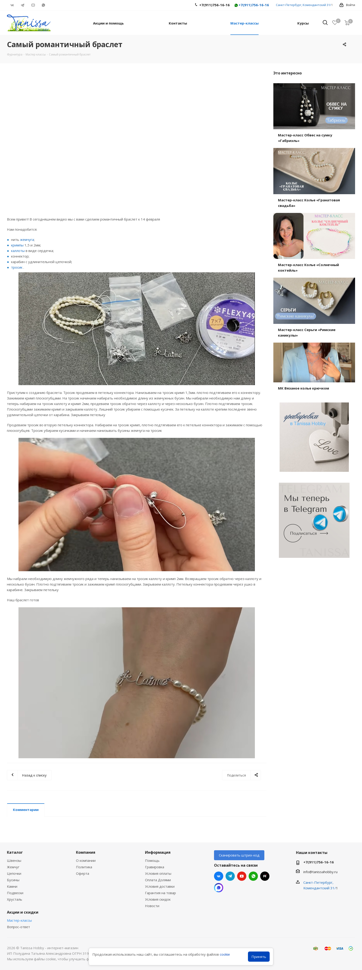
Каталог (15, 852)
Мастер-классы (19, 920)
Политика (84, 867)
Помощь (152, 860)
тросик (16, 267)
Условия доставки (160, 886)
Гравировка (154, 867)
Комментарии (26, 809)
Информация (158, 852)
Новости (152, 905)
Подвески (15, 892)
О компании (86, 860)
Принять (258, 956)
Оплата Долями (158, 880)
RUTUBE (53, 5)
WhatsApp (43, 5)
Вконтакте (12, 5)
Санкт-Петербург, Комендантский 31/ (303, 5)
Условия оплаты (158, 873)
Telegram (22, 5)
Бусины (13, 880)
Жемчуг (13, 867)
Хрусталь (14, 899)
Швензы (14, 860)
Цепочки (14, 873)
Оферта (82, 873)
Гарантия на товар (160, 892)
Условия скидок (158, 899)
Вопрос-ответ (18, 926)
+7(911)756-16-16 (251, 5)
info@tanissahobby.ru (320, 871)
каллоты (18, 250)
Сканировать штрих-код (239, 855)
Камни (12, 886)
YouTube (33, 5)
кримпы (17, 245)
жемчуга (27, 239)
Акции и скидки (22, 912)
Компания (85, 852)
